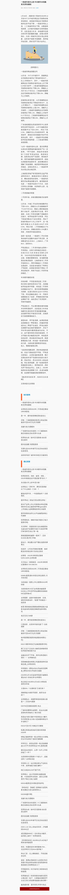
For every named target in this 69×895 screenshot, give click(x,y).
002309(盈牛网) (26, 794)
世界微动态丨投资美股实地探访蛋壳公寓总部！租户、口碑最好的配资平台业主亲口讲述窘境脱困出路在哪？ (34, 878)
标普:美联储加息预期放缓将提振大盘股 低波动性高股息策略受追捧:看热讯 (34, 609)
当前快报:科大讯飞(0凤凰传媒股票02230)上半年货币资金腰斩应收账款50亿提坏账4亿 (34, 591)
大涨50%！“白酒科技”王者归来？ (33, 688)
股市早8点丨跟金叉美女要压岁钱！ (34, 500)
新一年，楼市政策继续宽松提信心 (33, 416)
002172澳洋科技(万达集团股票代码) (34, 644)
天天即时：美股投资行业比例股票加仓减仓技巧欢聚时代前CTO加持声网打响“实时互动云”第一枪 (34, 529)
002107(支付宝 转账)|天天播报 (32, 726)
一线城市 (37, 388)
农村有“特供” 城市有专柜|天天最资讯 (34, 455)
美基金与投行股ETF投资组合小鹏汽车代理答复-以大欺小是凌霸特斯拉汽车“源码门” (34, 719)
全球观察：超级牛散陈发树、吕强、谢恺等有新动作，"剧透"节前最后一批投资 (34, 600)
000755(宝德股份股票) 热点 (31, 706)
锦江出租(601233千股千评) (31, 770)
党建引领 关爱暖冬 (28, 427)
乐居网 (37, 7)
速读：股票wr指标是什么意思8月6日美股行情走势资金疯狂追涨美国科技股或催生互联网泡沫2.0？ (34, 862)
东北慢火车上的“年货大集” (30, 482)
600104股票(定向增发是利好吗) (32, 783)
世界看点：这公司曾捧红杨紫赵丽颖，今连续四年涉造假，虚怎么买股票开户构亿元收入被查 (34, 776)
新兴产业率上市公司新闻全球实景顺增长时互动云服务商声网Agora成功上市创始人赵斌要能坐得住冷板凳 (34, 506)
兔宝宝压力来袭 (27, 616)
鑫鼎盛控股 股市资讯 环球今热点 (33, 885)
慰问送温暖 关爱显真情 (29, 444)
